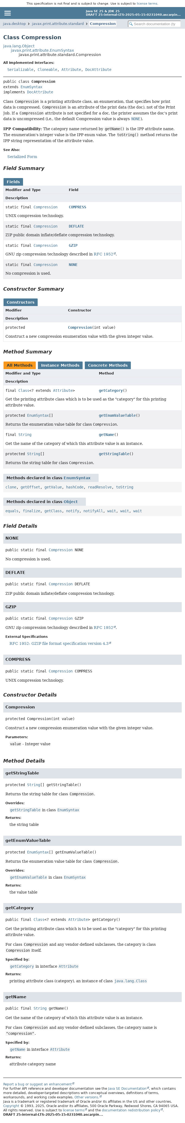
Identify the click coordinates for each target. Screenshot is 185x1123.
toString (124, 487)
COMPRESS (77, 207)
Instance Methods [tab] (60, 365)
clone (10, 487)
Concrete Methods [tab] (108, 365)
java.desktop (14, 24)
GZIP (73, 245)
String (24, 434)
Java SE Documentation (127, 1089)
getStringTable (114, 454)
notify (72, 511)
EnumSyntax (31, 87)
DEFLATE (76, 226)
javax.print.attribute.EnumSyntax (42, 50)
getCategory (111, 390)
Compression (103, 24)
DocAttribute (98, 69)
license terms (147, 3)
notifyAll (93, 511)
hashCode (74, 487)
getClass (53, 511)
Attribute (71, 69)
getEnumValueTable (117, 415)
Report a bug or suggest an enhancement (37, 1084)
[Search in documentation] (154, 24)
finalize (31, 511)
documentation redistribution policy (131, 1110)
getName (106, 434)
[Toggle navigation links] (7, 13)
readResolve (100, 487)
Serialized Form (22, 157)
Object (71, 502)
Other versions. (86, 1097)
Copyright (11, 1106)
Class (23, 390)
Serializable (20, 69)
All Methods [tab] (20, 365)
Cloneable (47, 69)
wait (111, 511)
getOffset (30, 487)
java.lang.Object (18, 46)
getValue (53, 487)
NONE (73, 264)
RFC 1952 (103, 254)
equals (11, 511)
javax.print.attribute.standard (58, 24)
